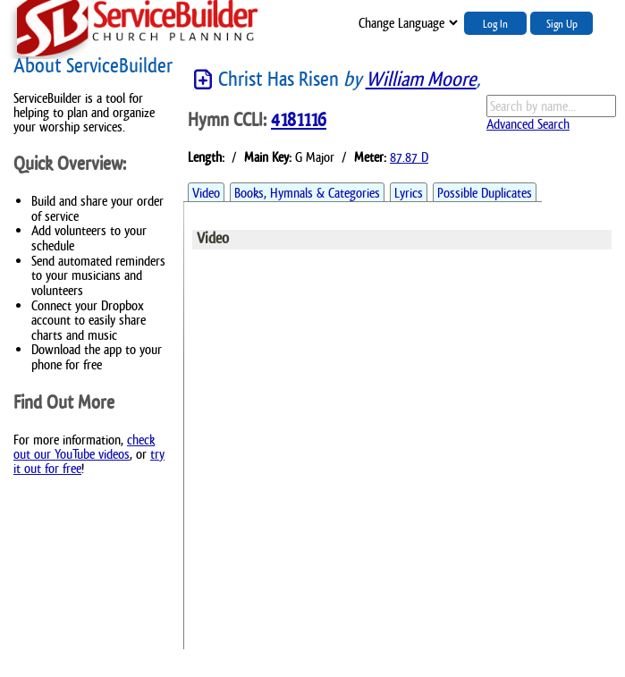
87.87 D (409, 156)
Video (206, 192)
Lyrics (408, 192)
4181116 (298, 119)
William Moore (421, 79)
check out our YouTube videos (84, 446)
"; (406, 23)
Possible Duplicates (484, 192)
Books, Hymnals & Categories (307, 192)
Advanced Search (528, 123)
